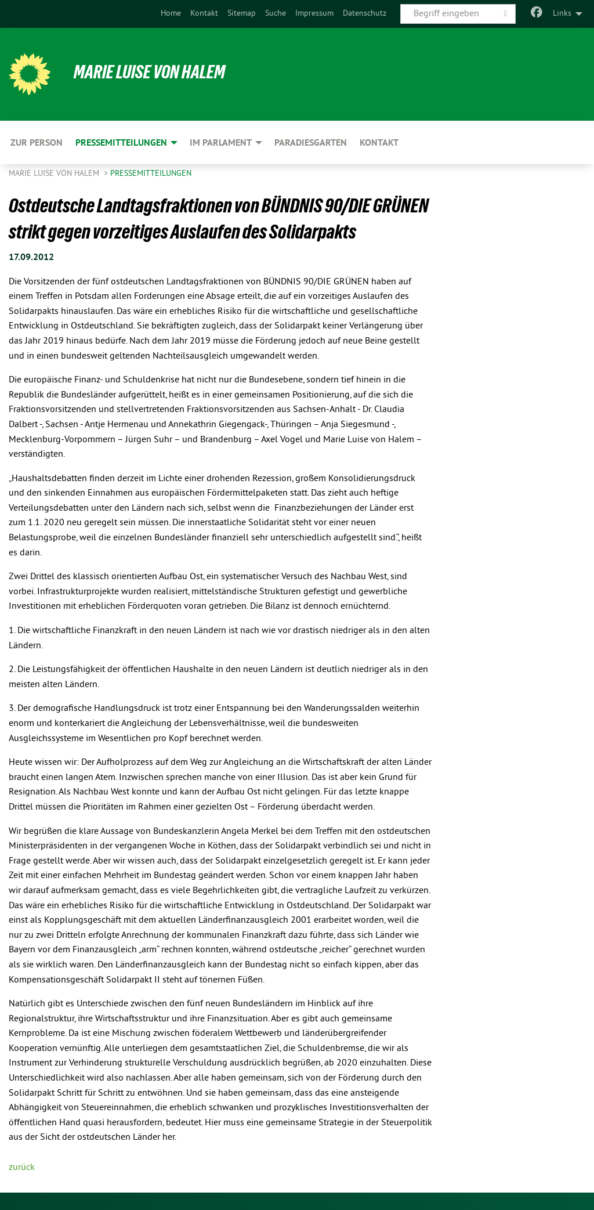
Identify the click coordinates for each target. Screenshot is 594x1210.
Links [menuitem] (562, 14)
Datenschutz (364, 14)
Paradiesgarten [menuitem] (310, 142)
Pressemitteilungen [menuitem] (121, 142)
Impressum (314, 14)
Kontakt (204, 14)
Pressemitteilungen (150, 174)
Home (171, 14)
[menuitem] (171, 14)
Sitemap (241, 14)
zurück (22, 1167)
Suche (275, 14)
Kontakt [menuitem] (379, 142)
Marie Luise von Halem (149, 72)
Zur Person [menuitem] (36, 142)
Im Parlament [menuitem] (221, 142)
